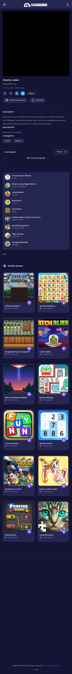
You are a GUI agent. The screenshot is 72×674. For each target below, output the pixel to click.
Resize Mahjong (46, 397)
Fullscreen (37, 100)
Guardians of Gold (13, 489)
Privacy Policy (54, 666)
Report (32, 93)
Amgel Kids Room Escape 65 (17, 352)
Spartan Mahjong (47, 306)
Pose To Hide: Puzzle (48, 489)
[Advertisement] (36, 575)
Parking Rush (10, 535)
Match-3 (18, 141)
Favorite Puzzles (46, 535)
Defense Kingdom (12, 306)
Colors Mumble (11, 443)
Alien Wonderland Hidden (16, 397)
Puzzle (7, 141)
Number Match (46, 443)
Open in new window (15, 100)
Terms (45, 666)
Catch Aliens (45, 352)
